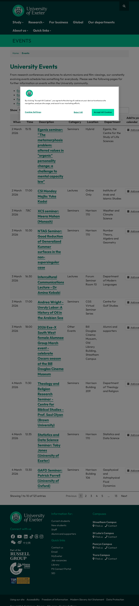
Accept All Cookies (103, 112)
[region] (69, 103)
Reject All (78, 112)
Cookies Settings (33, 112)
